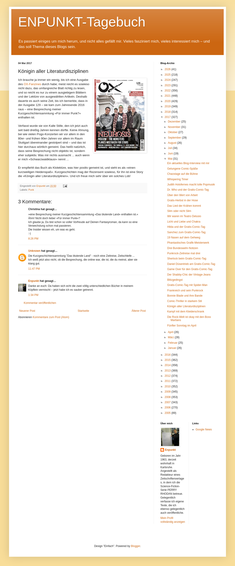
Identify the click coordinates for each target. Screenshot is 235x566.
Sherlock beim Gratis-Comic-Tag (186, 258)
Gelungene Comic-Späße (182, 168)
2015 (168, 360)
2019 (168, 106)
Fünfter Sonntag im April (181, 325)
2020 (168, 101)
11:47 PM (34, 268)
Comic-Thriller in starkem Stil (184, 301)
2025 (168, 74)
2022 (168, 90)
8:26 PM (33, 238)
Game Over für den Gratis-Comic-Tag (189, 269)
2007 (168, 402)
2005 (168, 413)
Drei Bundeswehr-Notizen (182, 248)
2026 (168, 69)
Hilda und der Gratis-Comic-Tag (186, 226)
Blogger (135, 546)
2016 (168, 354)
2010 (168, 386)
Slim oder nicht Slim (179, 211)
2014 (168, 365)
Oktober (173, 132)
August (172, 142)
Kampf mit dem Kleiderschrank (185, 311)
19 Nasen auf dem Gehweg (183, 237)
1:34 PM (33, 295)
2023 (168, 85)
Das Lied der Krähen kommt (184, 205)
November (174, 127)
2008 (168, 397)
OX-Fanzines (32, 84)
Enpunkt (33, 281)
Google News (204, 429)
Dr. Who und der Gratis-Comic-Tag (188, 189)
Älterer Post (139, 310)
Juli (170, 148)
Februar (173, 342)
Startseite (83, 310)
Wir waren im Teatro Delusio (184, 216)
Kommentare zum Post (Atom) (51, 317)
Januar (172, 348)
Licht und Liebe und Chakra (183, 221)
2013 (168, 370)
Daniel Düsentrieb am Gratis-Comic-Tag (191, 264)
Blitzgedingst (175, 279)
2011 (168, 381)
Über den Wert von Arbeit (182, 195)
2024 (168, 80)
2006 (168, 407)
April (171, 332)
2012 (168, 375)
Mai (170, 158)
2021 (168, 95)
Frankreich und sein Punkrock (185, 290)
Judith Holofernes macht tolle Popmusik (191, 184)
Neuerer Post (27, 310)
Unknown (34, 250)
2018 (168, 111)
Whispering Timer (177, 179)
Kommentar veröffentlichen (40, 303)
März (171, 337)
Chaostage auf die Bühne (182, 173)
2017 (168, 117)
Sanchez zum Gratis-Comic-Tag (186, 232)
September (175, 137)
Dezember (174, 121)
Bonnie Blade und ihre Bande (184, 295)
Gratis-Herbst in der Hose (182, 200)
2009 (168, 391)
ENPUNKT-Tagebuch (82, 21)
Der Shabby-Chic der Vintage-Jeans (189, 274)
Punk (31, 189)
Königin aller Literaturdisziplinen (186, 306)
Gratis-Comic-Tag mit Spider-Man (187, 285)
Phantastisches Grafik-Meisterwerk (188, 242)
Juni (171, 153)
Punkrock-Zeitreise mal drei (183, 253)
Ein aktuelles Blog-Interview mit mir (188, 163)
